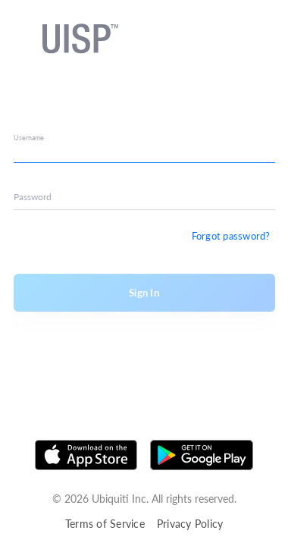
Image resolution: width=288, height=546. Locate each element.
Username (29, 138)
